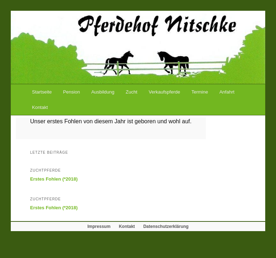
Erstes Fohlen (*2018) (54, 179)
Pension (71, 92)
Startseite (42, 92)
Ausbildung (102, 92)
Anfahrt (226, 92)
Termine (200, 92)
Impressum (98, 226)
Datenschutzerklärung (166, 226)
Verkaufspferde (164, 92)
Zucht (132, 92)
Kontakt (40, 107)
